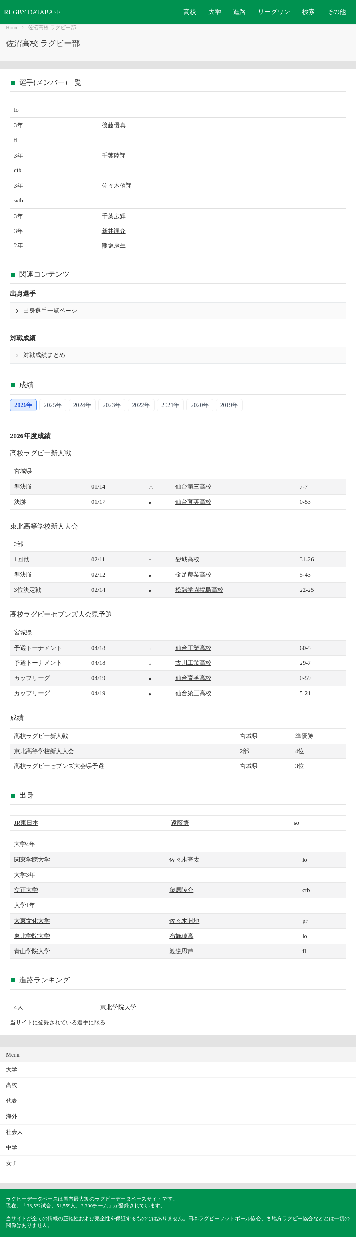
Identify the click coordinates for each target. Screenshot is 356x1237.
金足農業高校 (193, 574)
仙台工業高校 (193, 647)
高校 (189, 11)
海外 (11, 1116)
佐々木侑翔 (117, 185)
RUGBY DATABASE (32, 12)
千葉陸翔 (114, 155)
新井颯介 (114, 230)
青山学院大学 (32, 951)
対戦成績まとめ (44, 355)
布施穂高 (181, 935)
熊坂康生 (114, 245)
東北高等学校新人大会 (44, 526)
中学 (11, 1148)
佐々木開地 (184, 920)
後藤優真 (114, 125)
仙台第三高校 (193, 486)
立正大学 (26, 889)
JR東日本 (26, 822)
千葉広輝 (114, 216)
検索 (308, 11)
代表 (11, 1101)
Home (12, 27)
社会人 (14, 1132)
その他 (336, 11)
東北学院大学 (32, 935)
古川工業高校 (193, 662)
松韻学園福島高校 (199, 589)
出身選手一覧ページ (50, 310)
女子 (11, 1163)
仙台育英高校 (193, 501)
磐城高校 (187, 559)
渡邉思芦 (181, 951)
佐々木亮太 (184, 859)
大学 (214, 11)
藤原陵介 (181, 889)
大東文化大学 (32, 920)
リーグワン (274, 11)
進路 (239, 11)
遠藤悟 (180, 822)
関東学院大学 (32, 859)
